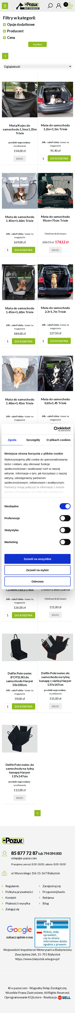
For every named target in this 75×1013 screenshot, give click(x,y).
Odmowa (37, 581)
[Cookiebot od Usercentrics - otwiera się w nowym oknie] (54, 429)
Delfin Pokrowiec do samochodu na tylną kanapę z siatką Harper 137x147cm (55, 678)
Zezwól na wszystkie (37, 558)
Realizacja (57, 997)
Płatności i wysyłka (17, 903)
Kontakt (10, 897)
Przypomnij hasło (53, 892)
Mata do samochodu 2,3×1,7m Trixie (55, 309)
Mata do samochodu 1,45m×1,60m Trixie (19, 310)
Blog (45, 903)
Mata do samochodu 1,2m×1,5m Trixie (55, 127)
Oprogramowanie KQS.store (22, 997)
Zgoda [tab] (12, 439)
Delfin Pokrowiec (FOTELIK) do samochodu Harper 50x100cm (19, 679)
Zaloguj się (12, 909)
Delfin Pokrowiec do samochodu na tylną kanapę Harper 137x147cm (20, 770)
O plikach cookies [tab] (59, 439)
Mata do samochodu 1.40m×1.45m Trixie (19, 401)
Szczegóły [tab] (33, 439)
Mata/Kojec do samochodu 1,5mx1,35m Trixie (20, 129)
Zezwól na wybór (37, 570)
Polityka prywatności (19, 892)
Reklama (48, 897)
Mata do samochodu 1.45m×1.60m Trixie (19, 218)
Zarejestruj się (51, 886)
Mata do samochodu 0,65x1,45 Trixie (55, 401)
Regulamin (12, 886)
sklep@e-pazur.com (24, 858)
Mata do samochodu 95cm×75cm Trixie (55, 218)
